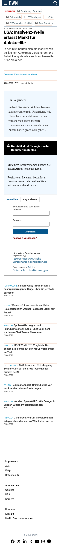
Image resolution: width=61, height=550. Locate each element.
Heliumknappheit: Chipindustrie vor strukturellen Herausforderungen (28, 387)
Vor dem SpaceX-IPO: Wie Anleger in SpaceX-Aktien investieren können (29, 403)
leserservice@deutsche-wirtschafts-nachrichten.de (30, 260)
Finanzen (8, 325)
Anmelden (12, 199)
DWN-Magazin (35, 17)
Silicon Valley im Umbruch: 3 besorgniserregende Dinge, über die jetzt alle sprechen (29, 289)
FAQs (8, 470)
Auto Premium (46, 23)
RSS (7, 494)
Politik (7, 306)
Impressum (11, 461)
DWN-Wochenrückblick (21, 23)
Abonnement (12, 485)
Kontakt (9, 513)
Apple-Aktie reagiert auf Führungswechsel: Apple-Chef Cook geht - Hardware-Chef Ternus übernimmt (28, 329)
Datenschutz (12, 475)
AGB (30, 267)
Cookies (9, 489)
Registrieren (30, 199)
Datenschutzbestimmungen (30, 270)
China (51, 17)
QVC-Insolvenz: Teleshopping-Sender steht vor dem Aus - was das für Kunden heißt (28, 369)
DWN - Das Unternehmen (19, 518)
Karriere (9, 499)
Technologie (10, 286)
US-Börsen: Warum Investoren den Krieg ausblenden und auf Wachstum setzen (28, 419)
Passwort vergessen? (25, 238)
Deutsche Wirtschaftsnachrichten (20, 74)
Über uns (10, 509)
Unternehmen (11, 365)
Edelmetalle (15, 17)
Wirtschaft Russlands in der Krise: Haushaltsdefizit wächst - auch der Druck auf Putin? (29, 309)
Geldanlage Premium (31, 11)
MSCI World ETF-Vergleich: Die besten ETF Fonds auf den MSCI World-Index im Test (29, 349)
